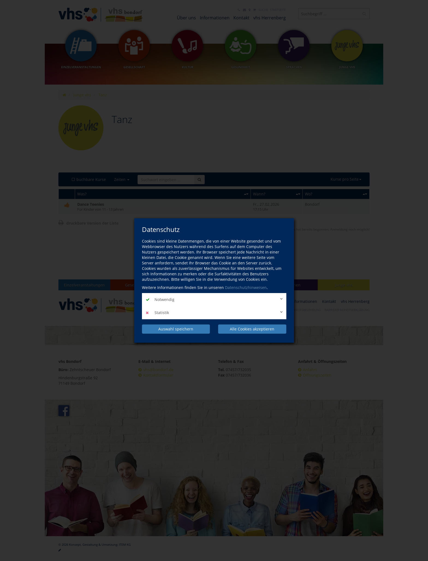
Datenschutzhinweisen (246, 287)
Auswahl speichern (175, 329)
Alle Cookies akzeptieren (252, 329)
